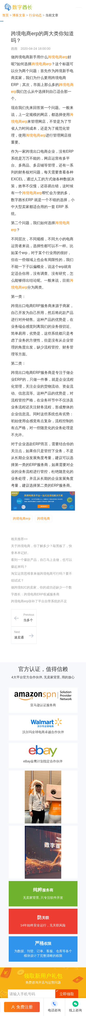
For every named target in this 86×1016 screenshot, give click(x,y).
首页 (5, 15)
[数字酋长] (18, 7)
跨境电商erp (58, 57)
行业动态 (35, 15)
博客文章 (18, 15)
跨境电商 (43, 518)
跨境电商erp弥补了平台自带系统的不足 (39, 601)
